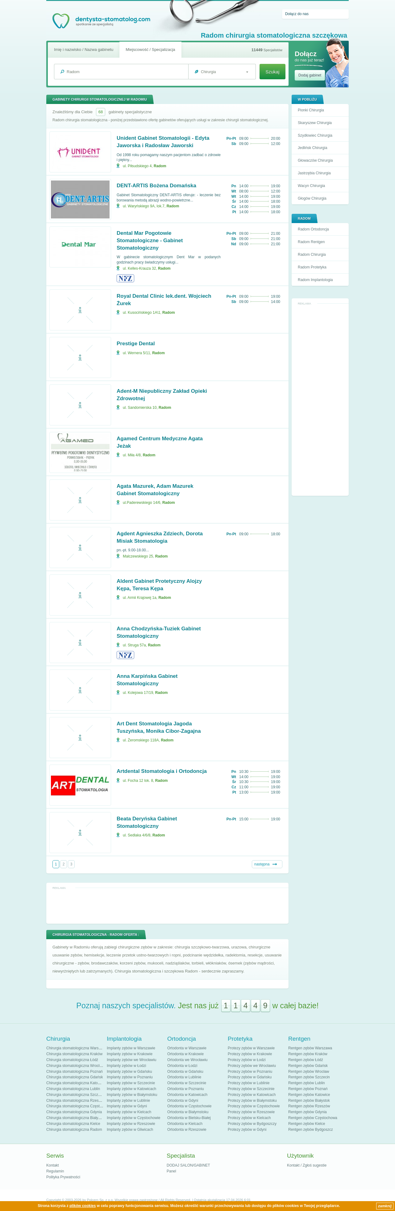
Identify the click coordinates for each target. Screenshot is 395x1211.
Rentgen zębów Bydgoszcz (310, 1129)
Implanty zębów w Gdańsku (129, 1071)
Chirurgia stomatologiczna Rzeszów (75, 1100)
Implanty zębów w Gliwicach (130, 1129)
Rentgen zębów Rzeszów (309, 1106)
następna (261, 864)
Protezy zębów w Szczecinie (251, 1089)
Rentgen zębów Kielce (306, 1124)
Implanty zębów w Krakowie (129, 1054)
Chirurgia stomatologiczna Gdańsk (74, 1077)
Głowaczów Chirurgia (315, 160)
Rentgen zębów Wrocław (308, 1071)
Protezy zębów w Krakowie (250, 1054)
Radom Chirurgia (312, 254)
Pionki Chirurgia (311, 110)
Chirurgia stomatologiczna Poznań (74, 1071)
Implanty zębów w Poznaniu (130, 1077)
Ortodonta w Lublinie (184, 1077)
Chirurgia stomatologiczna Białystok (75, 1118)
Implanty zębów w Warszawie (131, 1048)
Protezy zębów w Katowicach (252, 1095)
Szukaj (272, 71)
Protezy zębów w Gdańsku (250, 1077)
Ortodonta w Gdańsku (185, 1071)
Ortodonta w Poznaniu (185, 1089)
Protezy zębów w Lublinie (248, 1083)
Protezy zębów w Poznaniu (250, 1071)
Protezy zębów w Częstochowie (254, 1106)
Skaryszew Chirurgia (315, 123)
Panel (171, 1171)
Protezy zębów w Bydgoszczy (252, 1124)
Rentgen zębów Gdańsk (308, 1066)
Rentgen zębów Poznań (307, 1089)
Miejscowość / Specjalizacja (150, 49)
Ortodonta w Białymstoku (187, 1112)
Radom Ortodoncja (313, 229)
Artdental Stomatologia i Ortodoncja (162, 771)
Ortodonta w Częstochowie (189, 1106)
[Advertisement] (320, 399)
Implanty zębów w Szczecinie (131, 1083)
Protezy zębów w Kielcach (249, 1118)
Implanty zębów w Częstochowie (133, 1118)
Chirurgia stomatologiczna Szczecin (75, 1095)
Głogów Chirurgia (312, 198)
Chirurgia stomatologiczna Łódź (72, 1060)
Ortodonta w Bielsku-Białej (189, 1118)
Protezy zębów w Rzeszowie (251, 1112)
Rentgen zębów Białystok (309, 1100)
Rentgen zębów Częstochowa (312, 1118)
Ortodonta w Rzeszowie (186, 1129)
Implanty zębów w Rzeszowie (131, 1124)
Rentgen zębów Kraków (307, 1054)
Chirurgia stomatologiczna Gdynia (74, 1112)
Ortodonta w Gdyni (182, 1100)
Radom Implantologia (315, 280)
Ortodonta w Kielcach (184, 1124)
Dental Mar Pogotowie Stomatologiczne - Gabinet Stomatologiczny (150, 240)
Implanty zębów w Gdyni (127, 1106)
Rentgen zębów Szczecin (309, 1077)
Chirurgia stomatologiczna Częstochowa (79, 1106)
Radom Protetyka (312, 267)
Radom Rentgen (311, 242)
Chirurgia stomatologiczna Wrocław (75, 1066)
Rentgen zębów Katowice (309, 1095)
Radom (160, 166)
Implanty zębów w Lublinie (128, 1100)
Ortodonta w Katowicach (187, 1095)
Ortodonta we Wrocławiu (187, 1060)
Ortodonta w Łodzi (182, 1066)
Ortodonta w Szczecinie (186, 1083)
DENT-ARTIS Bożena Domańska (156, 186)
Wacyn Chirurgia (311, 186)
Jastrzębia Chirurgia (314, 173)
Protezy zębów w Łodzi (247, 1060)
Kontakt (52, 1165)
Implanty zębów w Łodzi (126, 1066)
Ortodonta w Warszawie (186, 1048)
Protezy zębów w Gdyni (247, 1129)
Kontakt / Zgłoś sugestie (306, 1165)
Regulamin (55, 1171)
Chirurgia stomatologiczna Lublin (73, 1089)
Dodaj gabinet (309, 75)
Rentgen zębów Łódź (305, 1060)
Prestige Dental (136, 343)
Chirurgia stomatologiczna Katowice (75, 1083)
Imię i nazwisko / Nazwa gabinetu (83, 49)
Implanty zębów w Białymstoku (132, 1095)
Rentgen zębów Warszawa (310, 1048)
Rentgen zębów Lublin (306, 1083)
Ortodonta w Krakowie (185, 1054)
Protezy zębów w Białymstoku (252, 1100)
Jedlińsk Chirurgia (312, 148)
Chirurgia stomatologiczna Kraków (74, 1054)
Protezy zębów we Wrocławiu (252, 1066)
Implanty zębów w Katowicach (131, 1089)
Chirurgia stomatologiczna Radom (74, 1129)
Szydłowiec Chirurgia (315, 135)
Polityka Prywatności (63, 1177)
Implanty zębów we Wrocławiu (131, 1060)
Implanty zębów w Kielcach (129, 1112)
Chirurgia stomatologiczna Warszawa (76, 1048)
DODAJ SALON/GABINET (188, 1165)
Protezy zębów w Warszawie (251, 1048)
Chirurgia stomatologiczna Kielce (73, 1124)
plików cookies (82, 1206)
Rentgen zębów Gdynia (307, 1112)
